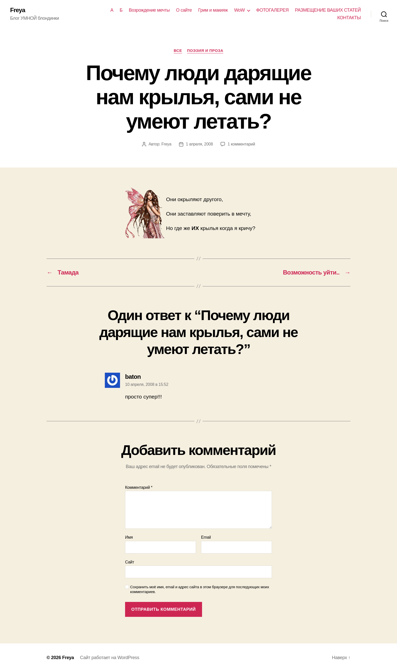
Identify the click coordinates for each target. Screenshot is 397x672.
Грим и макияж (213, 10)
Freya (17, 10)
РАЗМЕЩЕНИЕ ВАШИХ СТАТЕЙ (328, 10)
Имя (129, 537)
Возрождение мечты (149, 10)
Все (178, 50)
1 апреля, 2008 (199, 144)
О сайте (184, 10)
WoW (239, 10)
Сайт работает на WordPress (109, 657)
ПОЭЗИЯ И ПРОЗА (205, 50)
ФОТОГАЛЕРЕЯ (272, 10)
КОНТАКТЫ (349, 17)
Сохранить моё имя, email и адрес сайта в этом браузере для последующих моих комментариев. (199, 589)
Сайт (129, 562)
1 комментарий (241, 144)
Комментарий (138, 487)
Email (206, 537)
